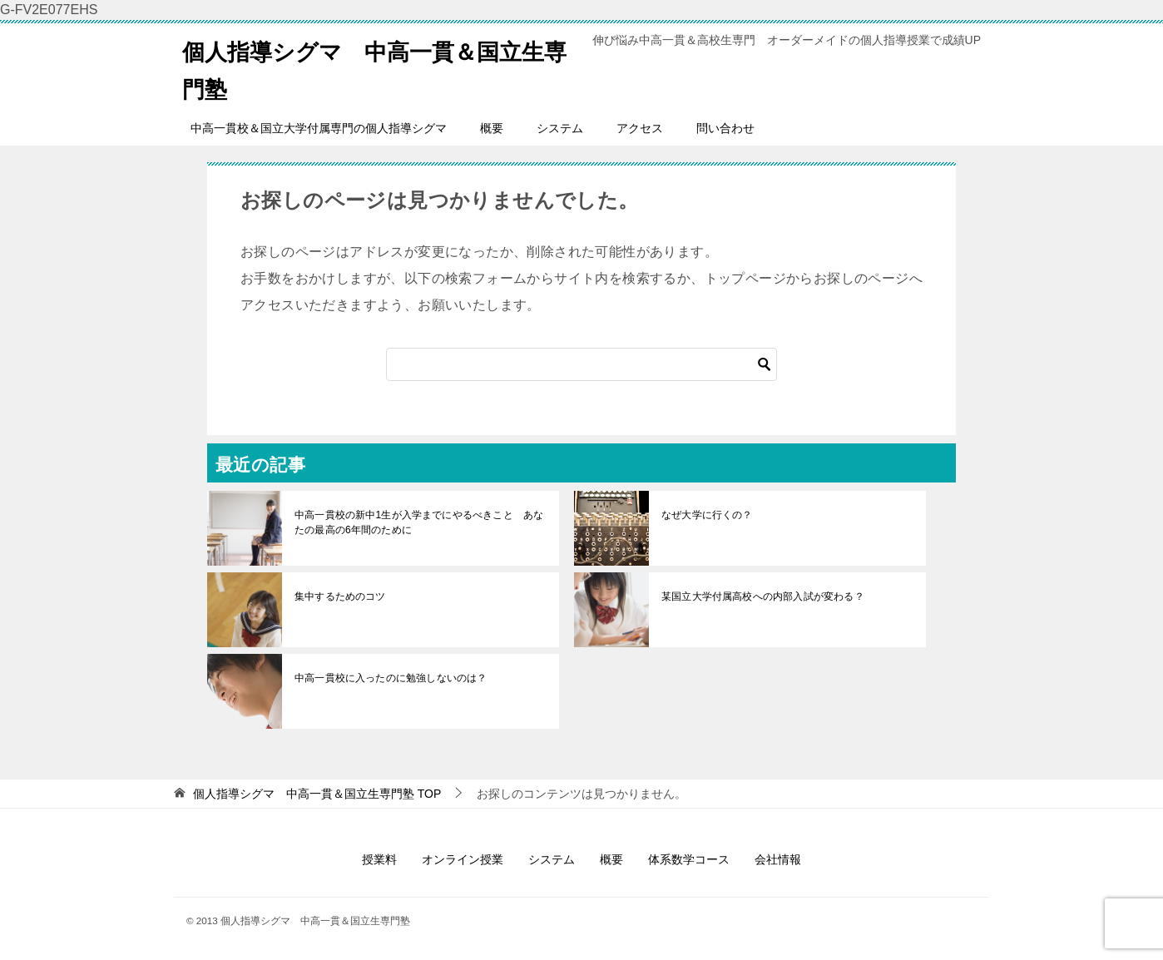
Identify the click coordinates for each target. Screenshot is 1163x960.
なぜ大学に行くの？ (706, 515)
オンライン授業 (462, 859)
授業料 (379, 859)
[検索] (581, 364)
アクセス (639, 128)
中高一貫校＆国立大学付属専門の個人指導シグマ (319, 128)
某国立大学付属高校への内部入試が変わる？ (761, 596)
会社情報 (778, 859)
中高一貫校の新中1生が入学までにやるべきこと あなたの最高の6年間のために (417, 522)
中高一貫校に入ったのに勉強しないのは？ (389, 678)
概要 (491, 128)
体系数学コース (689, 859)
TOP (317, 793)
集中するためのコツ (339, 596)
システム (560, 128)
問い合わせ (725, 128)
